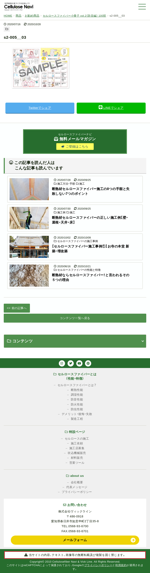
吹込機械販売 (77, 453)
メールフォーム (75, 540)
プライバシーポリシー (77, 491)
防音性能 (77, 399)
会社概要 (77, 482)
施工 (80, 183)
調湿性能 (77, 394)
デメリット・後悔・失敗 (77, 414)
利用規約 (121, 565)
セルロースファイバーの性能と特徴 (77, 269)
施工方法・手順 (64, 183)
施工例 (59, 212)
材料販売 (77, 457)
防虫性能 (77, 409)
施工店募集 (77, 448)
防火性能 (77, 404)
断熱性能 (77, 390)
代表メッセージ (76, 487)
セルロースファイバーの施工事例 (76, 241)
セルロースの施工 (77, 438)
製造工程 (77, 418)
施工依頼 (77, 443)
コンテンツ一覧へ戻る (75, 318)
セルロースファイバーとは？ (77, 385)
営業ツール (77, 462)
